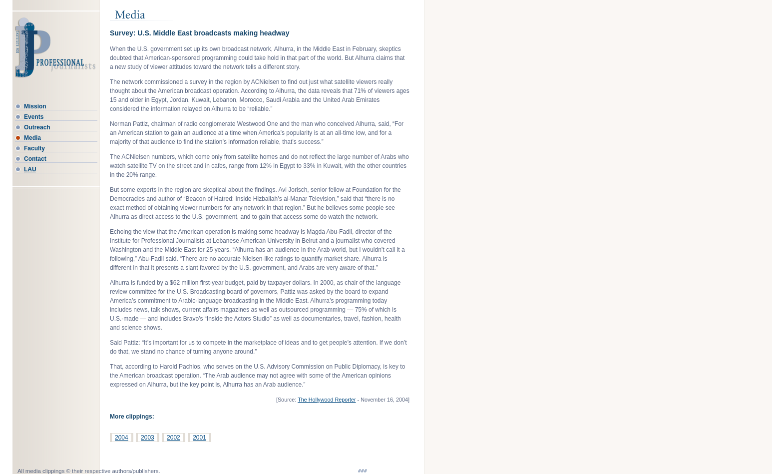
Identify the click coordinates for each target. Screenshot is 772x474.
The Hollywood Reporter (327, 400)
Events (33, 116)
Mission (35, 106)
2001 (199, 437)
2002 (173, 437)
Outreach (37, 127)
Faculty (34, 148)
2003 (147, 437)
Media (32, 137)
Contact (35, 158)
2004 (121, 437)
